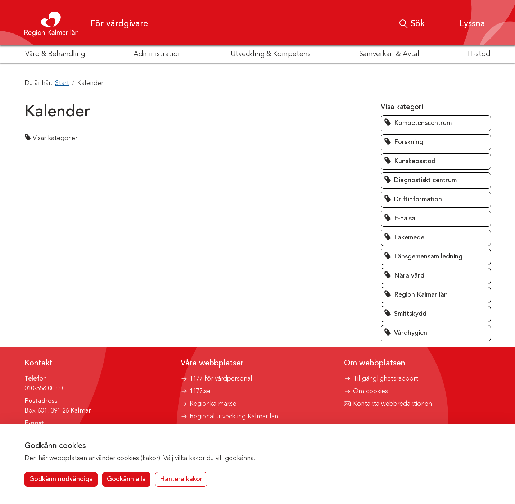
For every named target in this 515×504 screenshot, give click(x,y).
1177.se (200, 391)
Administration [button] (158, 54)
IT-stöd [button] (479, 54)
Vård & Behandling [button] (55, 54)
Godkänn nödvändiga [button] (61, 479)
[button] (465, 24)
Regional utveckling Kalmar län (234, 416)
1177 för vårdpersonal (221, 378)
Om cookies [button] (370, 391)
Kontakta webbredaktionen (392, 404)
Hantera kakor (181, 479)
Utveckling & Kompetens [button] (271, 54)
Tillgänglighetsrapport (385, 378)
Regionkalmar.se (213, 404)
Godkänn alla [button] (126, 479)
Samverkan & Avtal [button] (389, 54)
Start (62, 83)
